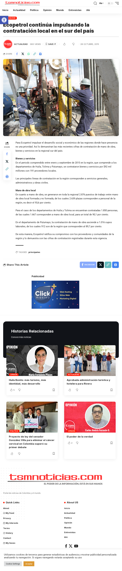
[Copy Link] (34, 54)
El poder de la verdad (80, 436)
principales (34, 252)
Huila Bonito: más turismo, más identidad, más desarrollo (27, 382)
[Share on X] (22, 54)
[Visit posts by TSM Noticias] (8, 44)
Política (14, 431)
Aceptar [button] (28, 564)
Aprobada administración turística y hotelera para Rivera (88, 382)
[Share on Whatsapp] (28, 54)
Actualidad (10, 18)
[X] (70, 545)
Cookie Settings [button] (13, 564)
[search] (95, 3)
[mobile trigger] (116, 3)
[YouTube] (76, 545)
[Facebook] (66, 545)
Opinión (13, 374)
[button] (4, 20)
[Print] (40, 54)
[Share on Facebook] (17, 54)
